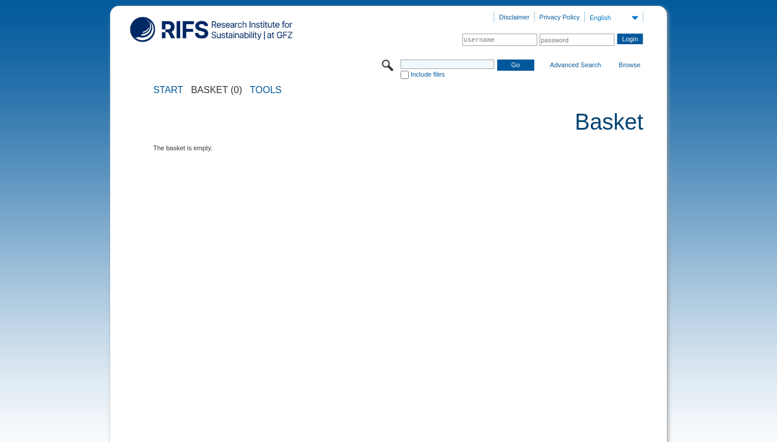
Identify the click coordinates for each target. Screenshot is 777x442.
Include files (428, 74)
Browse (629, 64)
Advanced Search (575, 64)
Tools (266, 90)
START (168, 90)
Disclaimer (514, 17)
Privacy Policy (560, 17)
